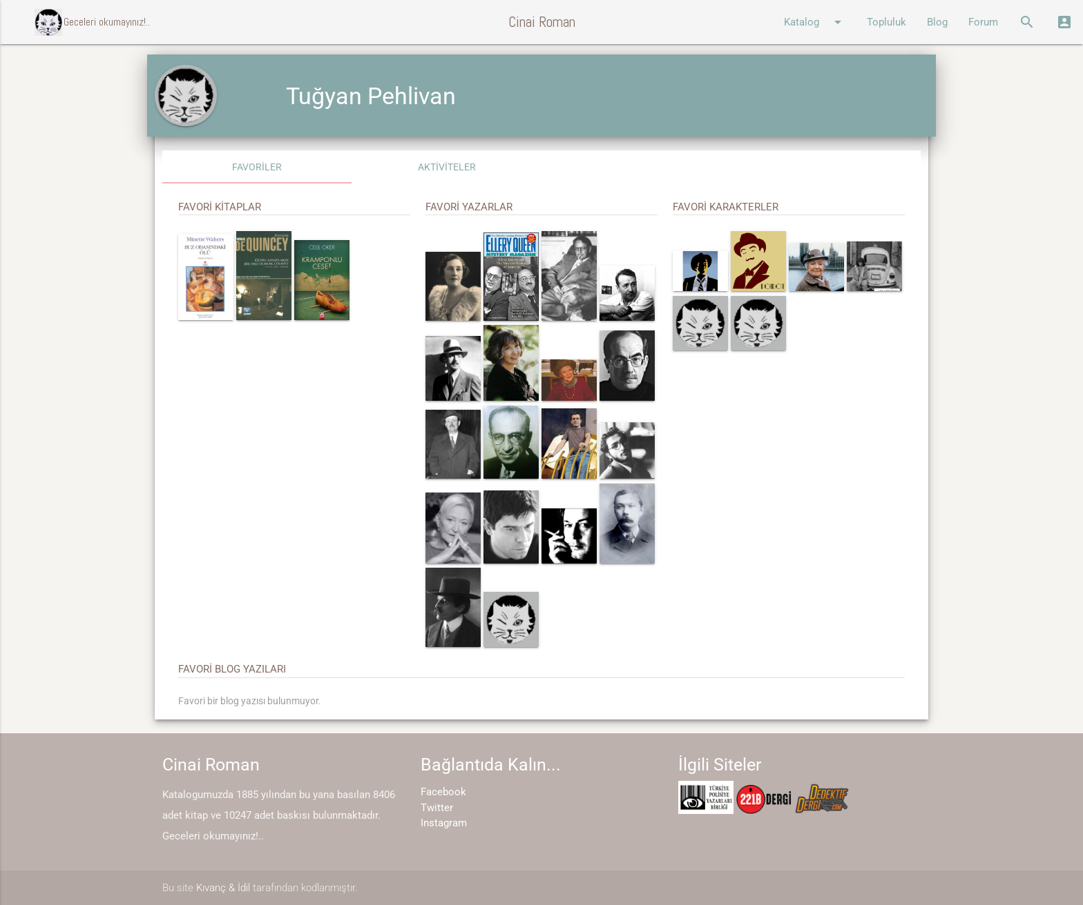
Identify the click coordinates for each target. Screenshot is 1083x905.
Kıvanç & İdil (223, 888)
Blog (937, 22)
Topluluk (886, 22)
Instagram (444, 823)
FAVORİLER (257, 166)
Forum (983, 22)
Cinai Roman (541, 21)
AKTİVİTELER (447, 166)
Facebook (443, 792)
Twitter (437, 808)
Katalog (815, 22)
